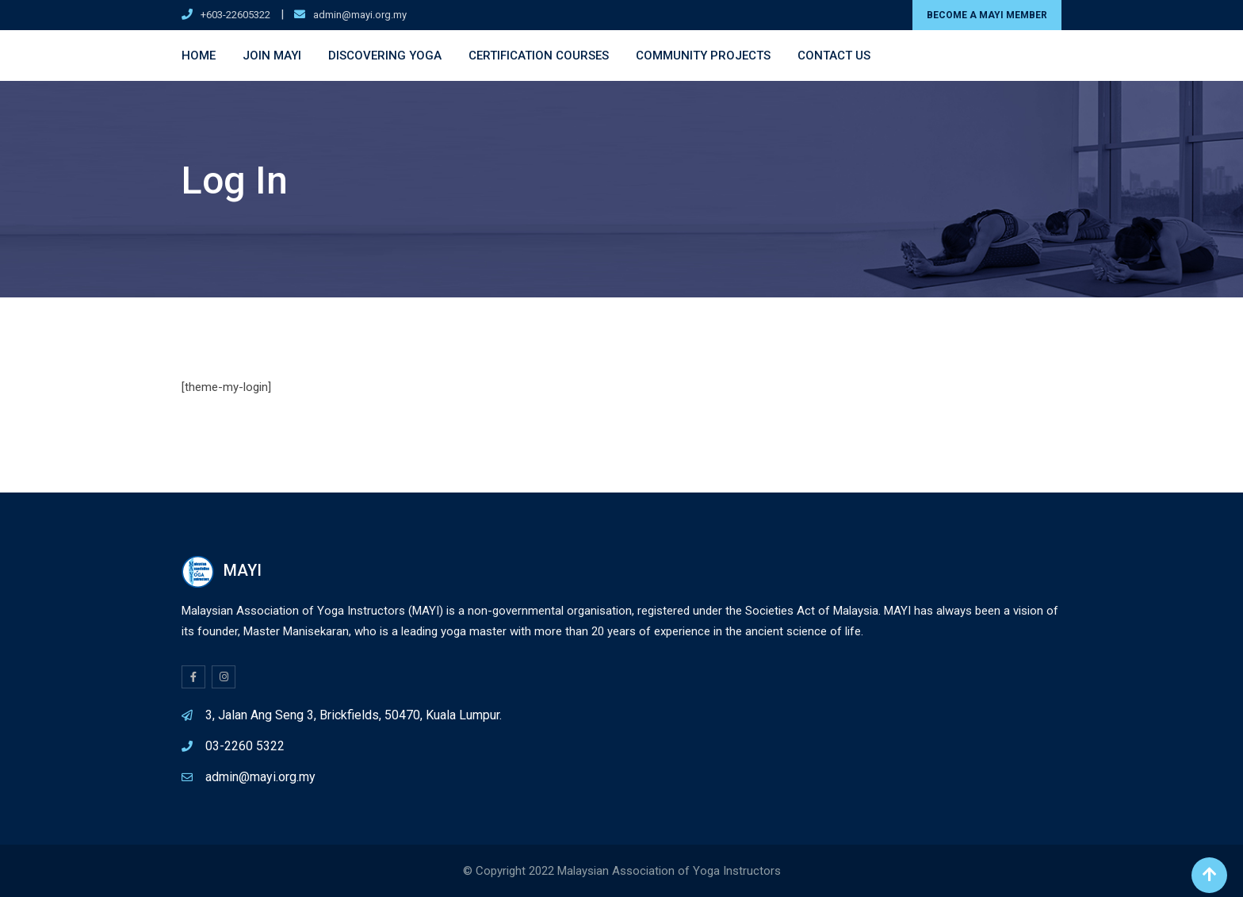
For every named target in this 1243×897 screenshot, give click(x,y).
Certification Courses (539, 55)
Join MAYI (272, 55)
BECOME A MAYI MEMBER (987, 15)
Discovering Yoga (385, 55)
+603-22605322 (235, 15)
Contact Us (833, 55)
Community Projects (703, 55)
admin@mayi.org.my (360, 15)
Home (199, 55)
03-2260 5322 (245, 745)
